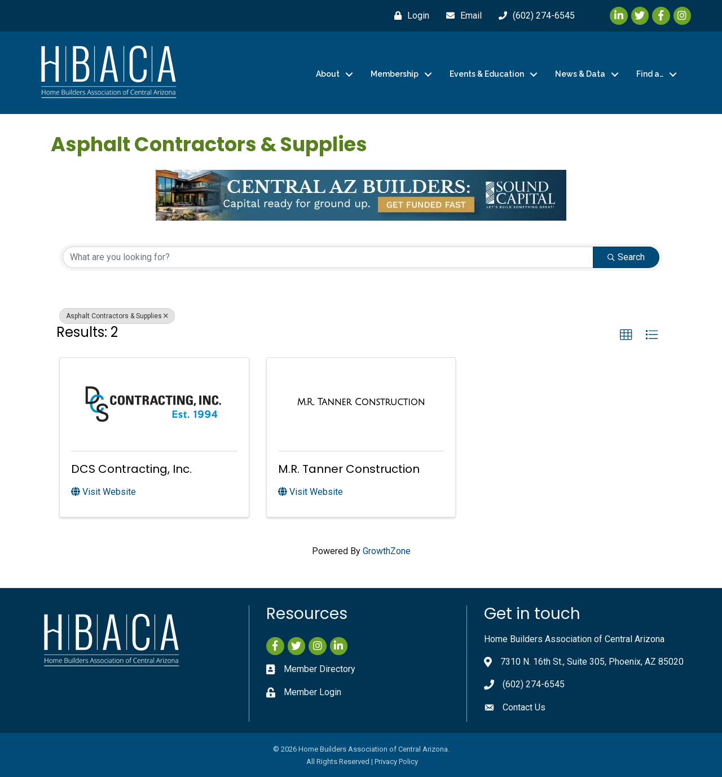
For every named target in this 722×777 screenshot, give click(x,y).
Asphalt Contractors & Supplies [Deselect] (117, 316)
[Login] (409, 16)
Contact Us (524, 707)
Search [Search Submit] (626, 257)
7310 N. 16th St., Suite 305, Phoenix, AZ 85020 (592, 661)
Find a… (649, 73)
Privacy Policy (396, 761)
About (328, 73)
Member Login (312, 692)
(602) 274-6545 (534, 684)
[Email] (461, 16)
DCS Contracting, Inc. (131, 469)
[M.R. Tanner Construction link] (361, 402)
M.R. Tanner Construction (349, 469)
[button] (626, 335)
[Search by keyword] (328, 257)
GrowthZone (387, 551)
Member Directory (319, 669)
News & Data (580, 73)
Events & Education (487, 73)
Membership (395, 73)
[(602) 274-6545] (534, 16)
